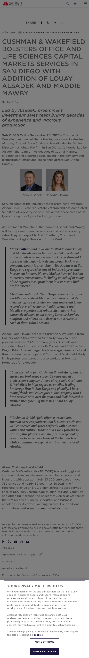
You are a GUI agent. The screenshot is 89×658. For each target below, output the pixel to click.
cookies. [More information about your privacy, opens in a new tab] (38, 634)
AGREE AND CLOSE (44, 651)
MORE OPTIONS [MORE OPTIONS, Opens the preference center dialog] (44, 641)
